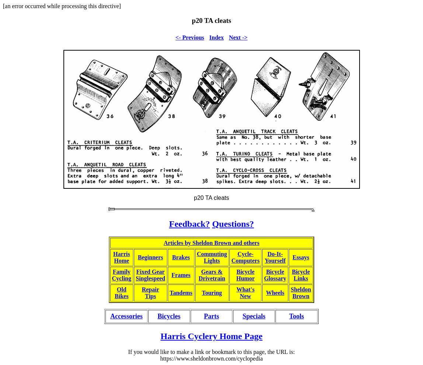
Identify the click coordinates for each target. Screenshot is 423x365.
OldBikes (121, 292)
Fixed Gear (150, 272)
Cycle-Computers (245, 257)
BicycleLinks (301, 275)
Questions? (233, 224)
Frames (181, 275)
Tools (296, 316)
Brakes (181, 257)
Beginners (150, 257)
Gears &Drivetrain (212, 275)
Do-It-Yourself (275, 257)
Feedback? (189, 224)
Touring (212, 293)
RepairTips (150, 292)
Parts (211, 316)
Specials (254, 316)
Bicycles (168, 316)
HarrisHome (121, 257)
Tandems (181, 293)
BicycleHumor (245, 275)
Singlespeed (150, 278)
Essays (300, 257)
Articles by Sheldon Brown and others (212, 243)
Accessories (126, 316)
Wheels (275, 293)
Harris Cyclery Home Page (211, 336)
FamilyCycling (121, 275)
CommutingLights (212, 257)
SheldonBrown (301, 292)
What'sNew (245, 292)
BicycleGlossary (275, 275)
